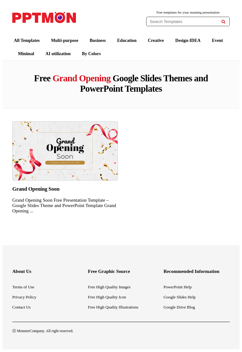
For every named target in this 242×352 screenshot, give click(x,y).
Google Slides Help (180, 297)
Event (217, 40)
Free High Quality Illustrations (113, 307)
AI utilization (58, 53)
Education (126, 40)
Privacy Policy (24, 297)
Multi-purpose (64, 40)
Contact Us (21, 307)
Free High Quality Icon (107, 297)
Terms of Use (23, 287)
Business (97, 40)
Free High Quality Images (109, 287)
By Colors (91, 53)
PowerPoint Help (178, 287)
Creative (156, 40)
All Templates (27, 40)
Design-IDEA (187, 40)
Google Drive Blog (179, 307)
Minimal (26, 53)
